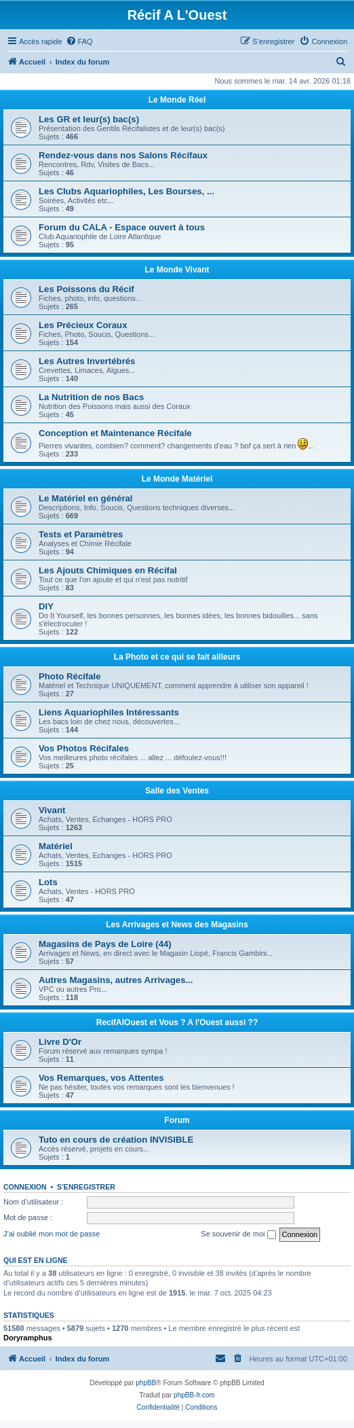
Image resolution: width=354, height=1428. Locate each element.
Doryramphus (27, 1338)
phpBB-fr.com (194, 1395)
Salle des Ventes (177, 791)
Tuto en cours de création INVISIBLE (116, 1140)
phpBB (146, 1383)
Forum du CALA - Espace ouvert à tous (122, 227)
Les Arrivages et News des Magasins (177, 924)
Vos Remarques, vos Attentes (101, 1078)
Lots (48, 882)
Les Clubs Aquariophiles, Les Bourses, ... (126, 191)
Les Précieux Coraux (83, 325)
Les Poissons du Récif (86, 289)
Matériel (56, 846)
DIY (46, 606)
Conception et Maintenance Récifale (115, 433)
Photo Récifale (70, 676)
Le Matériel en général (86, 498)
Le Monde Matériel (177, 479)
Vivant (52, 810)
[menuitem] (79, 41)
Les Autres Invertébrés (87, 361)
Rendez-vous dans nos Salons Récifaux (123, 155)
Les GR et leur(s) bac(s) (89, 119)
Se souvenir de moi (238, 1234)
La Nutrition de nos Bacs (91, 397)
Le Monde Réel (177, 100)
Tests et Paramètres (81, 534)
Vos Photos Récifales (84, 748)
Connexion (25, 1187)
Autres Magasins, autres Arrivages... (116, 980)
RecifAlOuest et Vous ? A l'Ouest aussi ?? (177, 1022)
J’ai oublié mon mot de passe (51, 1234)
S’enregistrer (86, 1187)
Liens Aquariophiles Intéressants (109, 712)
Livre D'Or (60, 1042)
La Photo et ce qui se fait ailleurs (177, 657)
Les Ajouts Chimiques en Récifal (108, 570)
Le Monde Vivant (176, 269)
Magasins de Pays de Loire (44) (105, 944)
